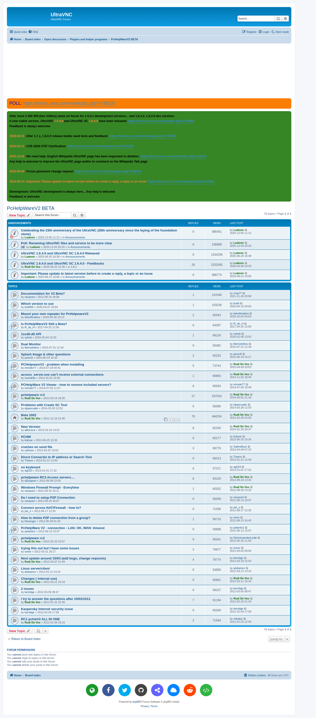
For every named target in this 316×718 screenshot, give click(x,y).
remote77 (30, 367)
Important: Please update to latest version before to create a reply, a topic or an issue (87, 273)
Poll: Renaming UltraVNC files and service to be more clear (66, 243)
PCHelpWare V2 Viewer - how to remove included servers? (66, 385)
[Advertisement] (149, 70)
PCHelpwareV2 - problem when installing (52, 364)
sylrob (28, 337)
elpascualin (31, 408)
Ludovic (30, 237)
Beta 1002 (28, 415)
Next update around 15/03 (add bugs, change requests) (63, 558)
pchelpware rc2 (33, 538)
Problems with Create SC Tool (44, 405)
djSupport (30, 480)
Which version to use (37, 304)
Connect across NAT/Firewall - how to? (51, 508)
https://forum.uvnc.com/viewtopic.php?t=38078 (108, 171)
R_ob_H (30, 327)
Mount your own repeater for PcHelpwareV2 (54, 314)
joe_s (28, 511)
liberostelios (32, 347)
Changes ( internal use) (39, 578)
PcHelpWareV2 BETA (30, 208)
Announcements (75, 237)
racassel (30, 296)
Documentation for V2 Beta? (43, 293)
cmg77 (238, 293)
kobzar (29, 440)
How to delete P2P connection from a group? (55, 518)
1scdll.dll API (31, 334)
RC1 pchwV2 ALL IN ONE (40, 619)
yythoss (29, 450)
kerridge (238, 557)
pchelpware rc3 (33, 395)
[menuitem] (33, 32)
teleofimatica (32, 317)
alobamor (30, 571)
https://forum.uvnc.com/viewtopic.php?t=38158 (142, 136)
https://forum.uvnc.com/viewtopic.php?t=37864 (181, 181)
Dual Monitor (31, 344)
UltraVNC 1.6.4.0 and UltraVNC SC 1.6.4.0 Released (60, 253)
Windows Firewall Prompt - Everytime (50, 487)
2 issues (27, 589)
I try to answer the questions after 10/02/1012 (55, 599)
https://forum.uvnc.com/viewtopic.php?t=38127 (173, 156)
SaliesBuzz (240, 446)
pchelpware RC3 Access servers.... (48, 477)
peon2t (29, 357)
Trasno (29, 460)
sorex (28, 551)
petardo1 (30, 531)
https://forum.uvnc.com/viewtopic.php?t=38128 (69, 103)
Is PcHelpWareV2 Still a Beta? (44, 324)
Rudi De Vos (32, 266)
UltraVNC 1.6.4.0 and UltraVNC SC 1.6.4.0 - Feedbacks (62, 263)
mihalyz (238, 618)
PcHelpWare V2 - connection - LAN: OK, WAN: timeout (63, 528)
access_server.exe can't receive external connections (62, 374)
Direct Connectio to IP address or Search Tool (56, 457)
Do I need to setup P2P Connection (48, 497)
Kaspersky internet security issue (47, 609)
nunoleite (30, 377)
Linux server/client (35, 568)
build (236, 303)
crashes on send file (36, 447)
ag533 (28, 470)
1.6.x (74, 266)
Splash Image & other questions (46, 354)
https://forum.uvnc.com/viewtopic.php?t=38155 (100, 146)
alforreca (30, 430)
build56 (29, 307)
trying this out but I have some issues (50, 548)
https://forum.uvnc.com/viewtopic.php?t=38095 (161, 121)
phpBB (136, 701)
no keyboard (30, 467)
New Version (30, 427)
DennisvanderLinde (245, 537)
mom (236, 517)
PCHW (26, 437)
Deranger (30, 521)
